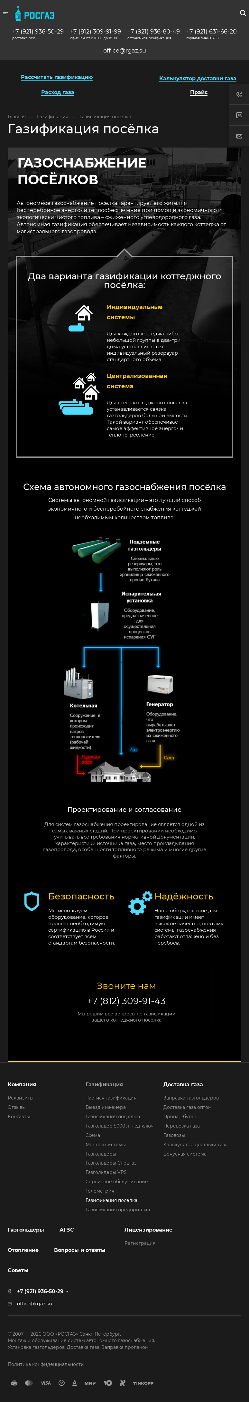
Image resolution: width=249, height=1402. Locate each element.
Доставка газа (183, 1084)
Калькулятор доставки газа (195, 1144)
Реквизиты (20, 1097)
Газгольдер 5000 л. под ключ (119, 1125)
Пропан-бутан (179, 1116)
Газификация (104, 1084)
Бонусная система (185, 1154)
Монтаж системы (106, 1144)
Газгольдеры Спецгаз (111, 1163)
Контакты (19, 1116)
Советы (18, 1270)
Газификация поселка (111, 1200)
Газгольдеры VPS (106, 1172)
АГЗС (67, 1230)
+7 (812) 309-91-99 (95, 31)
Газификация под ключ (113, 1116)
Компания (22, 1084)
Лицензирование (148, 1230)
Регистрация (139, 1243)
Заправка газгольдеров (191, 1097)
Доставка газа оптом (187, 1107)
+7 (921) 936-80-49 (153, 31)
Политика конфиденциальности (46, 1364)
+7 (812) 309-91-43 (126, 1000)
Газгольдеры (101, 1154)
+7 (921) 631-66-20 (211, 31)
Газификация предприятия (118, 1209)
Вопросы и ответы (80, 1250)
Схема (93, 1135)
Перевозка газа (181, 1125)
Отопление (23, 1250)
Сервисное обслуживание (117, 1181)
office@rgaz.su (124, 50)
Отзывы (17, 1107)
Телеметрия (100, 1191)
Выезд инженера (106, 1107)
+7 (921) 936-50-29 (38, 31)
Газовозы (174, 1135)
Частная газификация (111, 1097)
